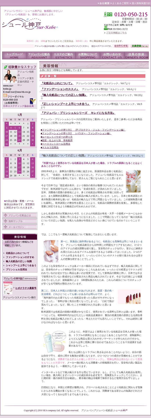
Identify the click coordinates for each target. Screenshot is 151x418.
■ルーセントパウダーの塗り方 (57, 137)
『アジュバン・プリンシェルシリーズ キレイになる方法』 (78, 112)
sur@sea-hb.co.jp (21, 92)
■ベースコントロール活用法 (55, 144)
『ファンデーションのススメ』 (60, 89)
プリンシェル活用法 (15, 269)
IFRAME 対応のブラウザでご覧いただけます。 (20, 154)
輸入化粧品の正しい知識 (17, 261)
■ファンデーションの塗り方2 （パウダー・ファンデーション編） (76, 133)
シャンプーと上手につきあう (19, 265)
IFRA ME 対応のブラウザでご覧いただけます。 (19, 290)
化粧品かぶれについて (16, 253)
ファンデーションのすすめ (18, 257)
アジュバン (87, 410)
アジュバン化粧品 (103, 410)
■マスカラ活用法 (49, 147)
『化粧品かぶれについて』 (57, 83)
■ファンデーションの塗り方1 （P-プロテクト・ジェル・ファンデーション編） (83, 130)
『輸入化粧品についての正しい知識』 (64, 94)
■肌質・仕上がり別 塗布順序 (57, 140)
